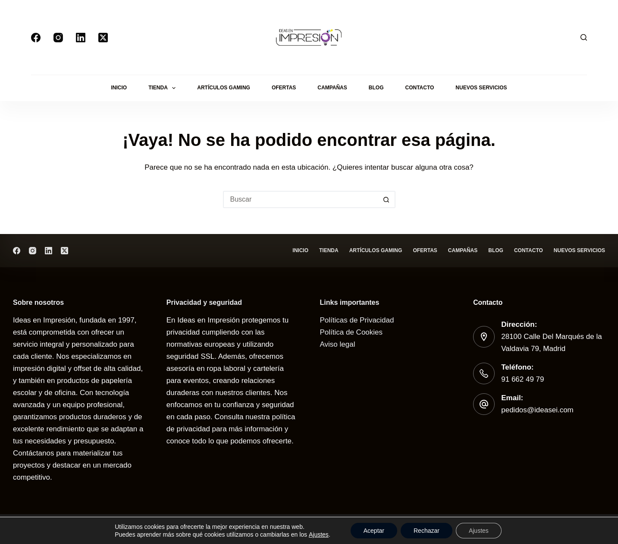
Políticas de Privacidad (357, 320)
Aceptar (374, 530)
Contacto (419, 88)
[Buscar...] (300, 199)
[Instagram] (58, 37)
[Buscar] (583, 37)
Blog (376, 88)
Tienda (163, 88)
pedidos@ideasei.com (537, 410)
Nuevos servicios (481, 88)
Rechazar (426, 530)
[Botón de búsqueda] (386, 199)
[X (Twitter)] (103, 37)
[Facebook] (36, 37)
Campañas (332, 88)
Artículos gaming (223, 88)
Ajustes (319, 534)
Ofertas (284, 88)
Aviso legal (337, 344)
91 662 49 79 (522, 379)
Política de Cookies (351, 332)
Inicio (119, 88)
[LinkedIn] (80, 37)
